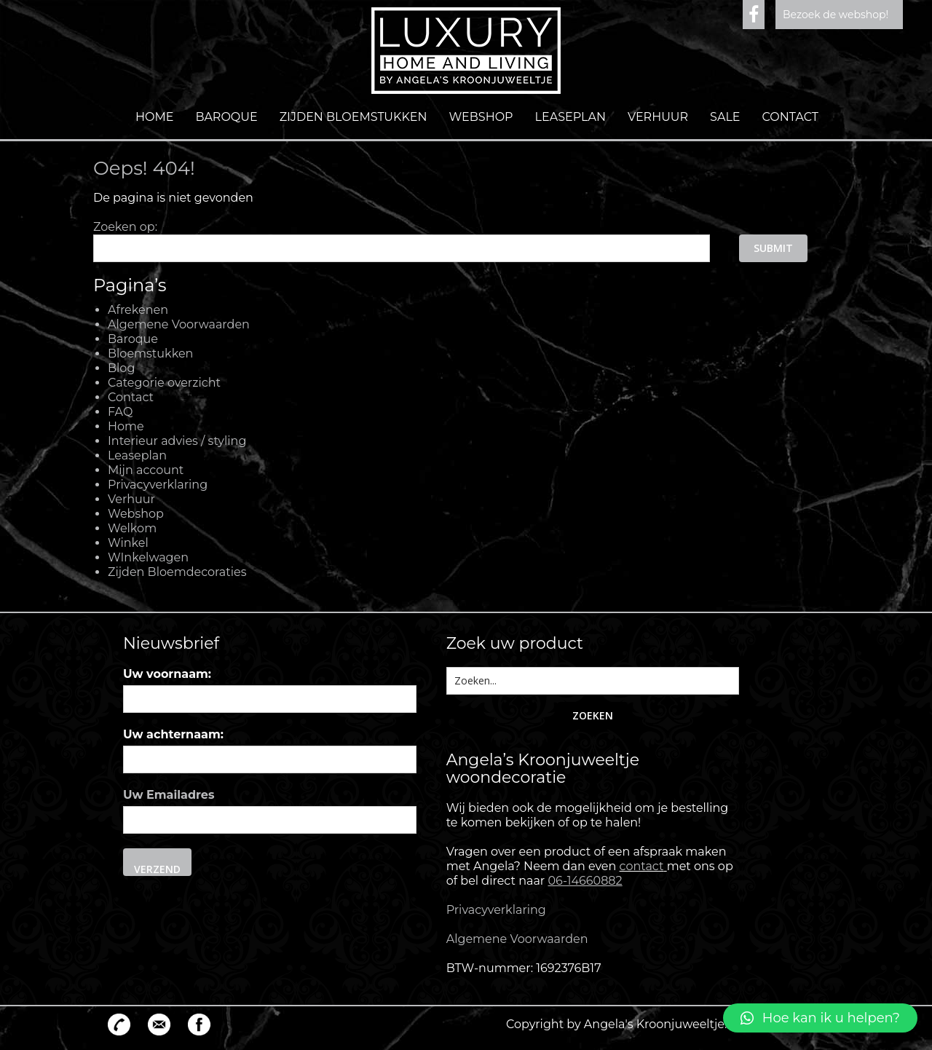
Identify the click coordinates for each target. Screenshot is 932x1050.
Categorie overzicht (164, 383)
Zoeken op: (125, 227)
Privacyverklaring (158, 485)
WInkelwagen (148, 557)
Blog (121, 368)
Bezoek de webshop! (835, 14)
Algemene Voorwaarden (179, 324)
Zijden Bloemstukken (353, 117)
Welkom (132, 528)
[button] (820, 1018)
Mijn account (145, 470)
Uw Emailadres (169, 795)
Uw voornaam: (167, 674)
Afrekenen (138, 310)
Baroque (226, 117)
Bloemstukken (150, 353)
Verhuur (658, 117)
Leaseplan (570, 117)
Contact (790, 117)
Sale (725, 117)
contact (642, 866)
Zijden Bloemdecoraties (177, 572)
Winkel (128, 543)
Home (154, 117)
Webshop (481, 117)
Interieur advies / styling (177, 441)
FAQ (120, 412)
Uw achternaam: (173, 734)
